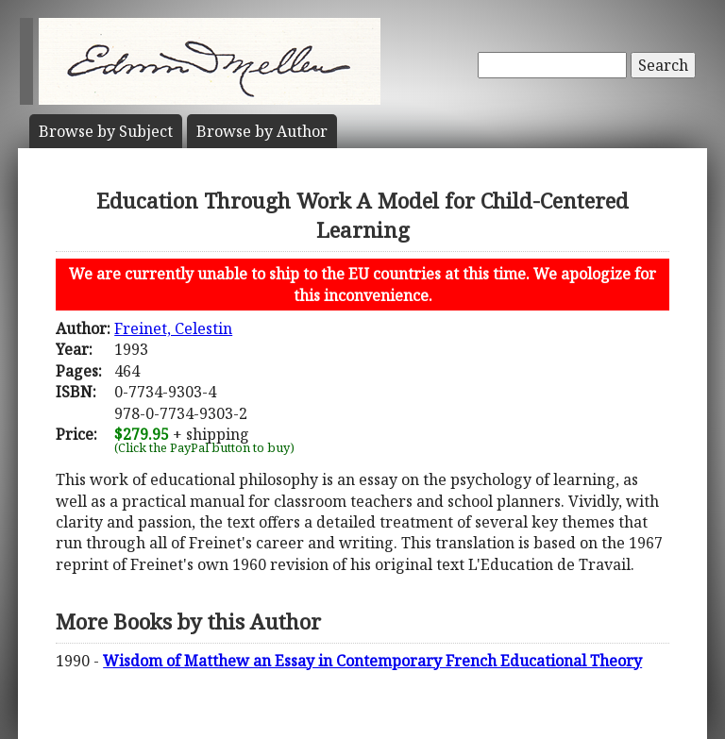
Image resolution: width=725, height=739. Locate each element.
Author (262, 131)
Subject (106, 131)
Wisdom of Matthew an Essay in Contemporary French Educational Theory (372, 660)
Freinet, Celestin (173, 328)
